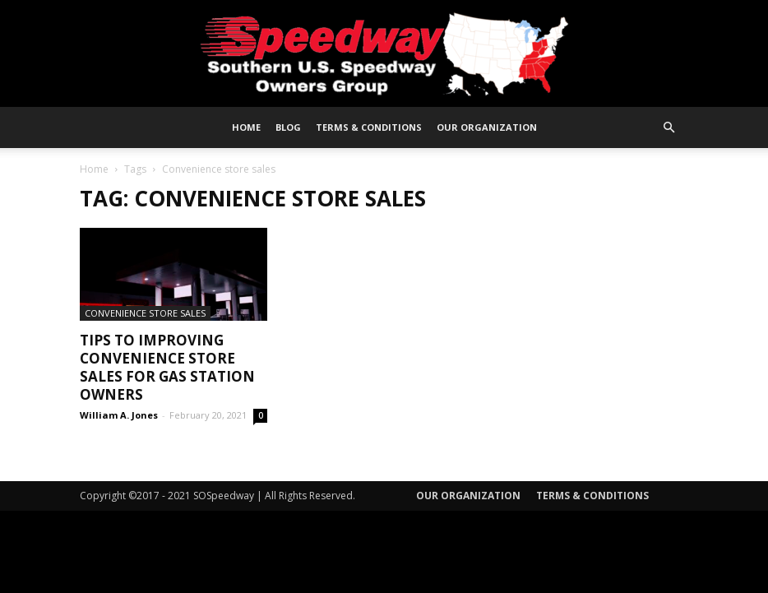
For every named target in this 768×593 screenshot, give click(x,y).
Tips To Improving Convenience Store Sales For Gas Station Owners (167, 367)
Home (246, 127)
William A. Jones (119, 415)
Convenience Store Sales (145, 313)
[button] (668, 128)
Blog (288, 127)
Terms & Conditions (369, 127)
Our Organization (487, 127)
